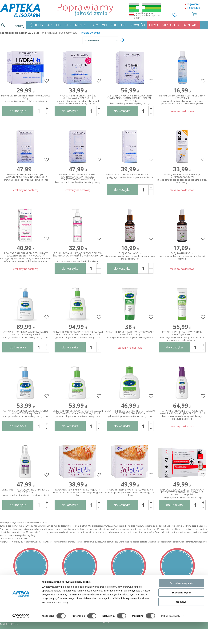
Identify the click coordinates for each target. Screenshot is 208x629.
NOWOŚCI (137, 25)
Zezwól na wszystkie (181, 589)
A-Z (49, 25)
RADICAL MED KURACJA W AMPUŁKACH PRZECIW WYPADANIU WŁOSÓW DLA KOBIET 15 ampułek (182, 492)
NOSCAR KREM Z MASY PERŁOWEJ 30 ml (77, 492)
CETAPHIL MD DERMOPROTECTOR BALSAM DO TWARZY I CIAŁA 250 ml (130, 414)
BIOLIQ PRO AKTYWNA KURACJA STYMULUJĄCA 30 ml (182, 177)
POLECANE (119, 25)
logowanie (193, 4)
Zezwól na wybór (181, 599)
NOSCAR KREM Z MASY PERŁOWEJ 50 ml (130, 492)
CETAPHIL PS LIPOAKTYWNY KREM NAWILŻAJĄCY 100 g (182, 335)
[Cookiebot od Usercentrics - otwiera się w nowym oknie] (21, 622)
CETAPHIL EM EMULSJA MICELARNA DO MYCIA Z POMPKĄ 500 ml (25, 335)
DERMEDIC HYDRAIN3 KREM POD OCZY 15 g (130, 176)
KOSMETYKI (98, 25)
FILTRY (38, 25)
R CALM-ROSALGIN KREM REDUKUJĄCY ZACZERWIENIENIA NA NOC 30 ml (25, 256)
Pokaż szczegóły (170, 622)
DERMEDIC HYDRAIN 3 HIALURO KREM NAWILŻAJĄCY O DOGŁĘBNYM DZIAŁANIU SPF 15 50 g (130, 98)
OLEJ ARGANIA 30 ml (130, 256)
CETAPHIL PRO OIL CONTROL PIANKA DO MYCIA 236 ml (25, 492)
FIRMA (153, 25)
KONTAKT (190, 25)
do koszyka (18, 111)
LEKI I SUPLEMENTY (71, 25)
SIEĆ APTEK (170, 25)
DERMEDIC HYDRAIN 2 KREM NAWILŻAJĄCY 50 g (25, 98)
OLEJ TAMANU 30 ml (182, 256)
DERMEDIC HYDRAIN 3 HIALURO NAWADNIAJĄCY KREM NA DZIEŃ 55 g (25, 177)
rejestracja (193, 7)
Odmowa (181, 608)
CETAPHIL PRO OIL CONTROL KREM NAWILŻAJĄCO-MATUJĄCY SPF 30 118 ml (182, 414)
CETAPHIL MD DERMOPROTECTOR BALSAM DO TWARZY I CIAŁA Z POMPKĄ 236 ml (77, 414)
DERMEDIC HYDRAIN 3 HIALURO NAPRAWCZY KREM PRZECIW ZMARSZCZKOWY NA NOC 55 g (77, 177)
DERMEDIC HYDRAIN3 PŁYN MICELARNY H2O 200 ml (182, 98)
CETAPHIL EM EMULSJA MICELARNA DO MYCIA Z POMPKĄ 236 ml (25, 414)
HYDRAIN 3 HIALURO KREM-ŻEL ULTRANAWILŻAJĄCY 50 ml (77, 98)
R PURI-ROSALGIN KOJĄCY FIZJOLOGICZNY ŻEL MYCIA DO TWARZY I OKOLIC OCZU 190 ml (77, 256)
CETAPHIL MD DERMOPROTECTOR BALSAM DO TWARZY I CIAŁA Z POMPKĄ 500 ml (77, 335)
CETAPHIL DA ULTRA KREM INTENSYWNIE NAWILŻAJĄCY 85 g (130, 335)
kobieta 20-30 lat (90, 32)
